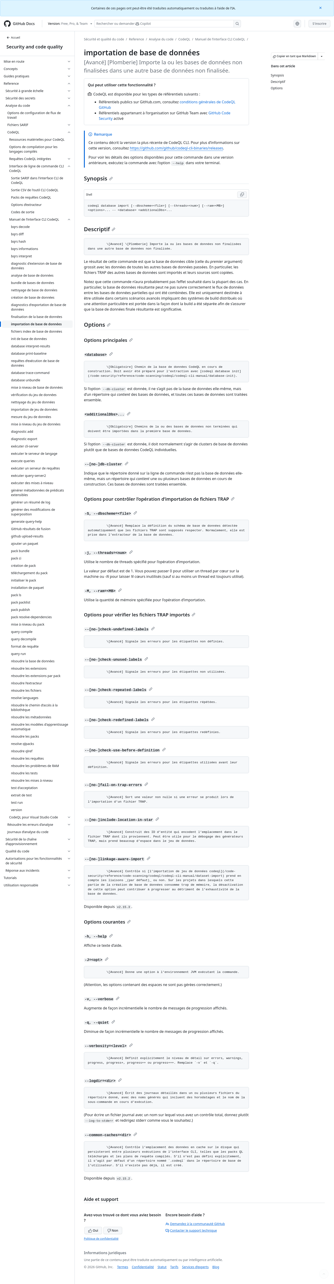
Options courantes (107, 922)
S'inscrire (319, 23)
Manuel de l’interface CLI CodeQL (220, 39)
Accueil (13, 37)
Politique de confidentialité (101, 1239)
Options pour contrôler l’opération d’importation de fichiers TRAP (159, 499)
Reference (136, 39)
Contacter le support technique (191, 1230)
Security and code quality (34, 47)
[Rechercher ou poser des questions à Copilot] (167, 23)
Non (112, 1230)
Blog (215, 1267)
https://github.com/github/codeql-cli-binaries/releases (176, 148)
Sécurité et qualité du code (104, 39)
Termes (122, 1267)
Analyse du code (161, 39)
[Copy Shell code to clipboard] (242, 194)
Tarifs (174, 1267)
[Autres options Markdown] (322, 56)
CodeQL (184, 39)
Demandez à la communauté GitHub (195, 1224)
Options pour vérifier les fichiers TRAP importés (139, 615)
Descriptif (99, 229)
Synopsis (98, 178)
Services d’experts (195, 1267)
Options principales (108, 340)
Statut (161, 1267)
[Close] (321, 7)
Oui (93, 1230)
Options (97, 324)
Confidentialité (143, 1267)
